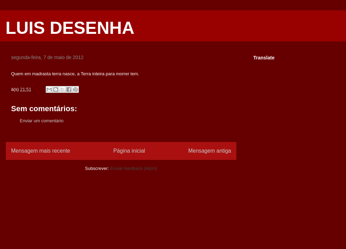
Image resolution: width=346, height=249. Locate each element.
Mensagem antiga (209, 151)
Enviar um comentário (41, 120)
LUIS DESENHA (70, 28)
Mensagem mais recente (40, 151)
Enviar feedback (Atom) (133, 168)
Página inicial (129, 151)
